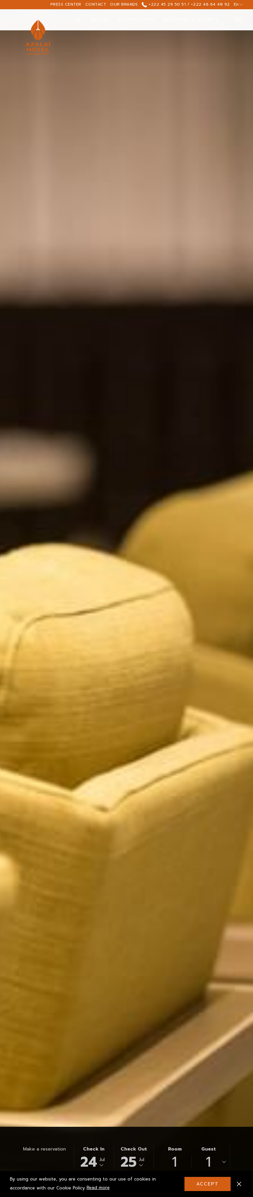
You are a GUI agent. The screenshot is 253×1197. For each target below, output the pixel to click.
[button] (94, 1157)
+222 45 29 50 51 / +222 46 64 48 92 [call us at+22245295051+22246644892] (186, 4)
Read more (99, 1188)
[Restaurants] (137, 19)
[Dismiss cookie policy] (239, 1184)
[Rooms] (101, 19)
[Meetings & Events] (191, 19)
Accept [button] (207, 1184)
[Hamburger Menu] (235, 19)
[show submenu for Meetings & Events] (225, 19)
